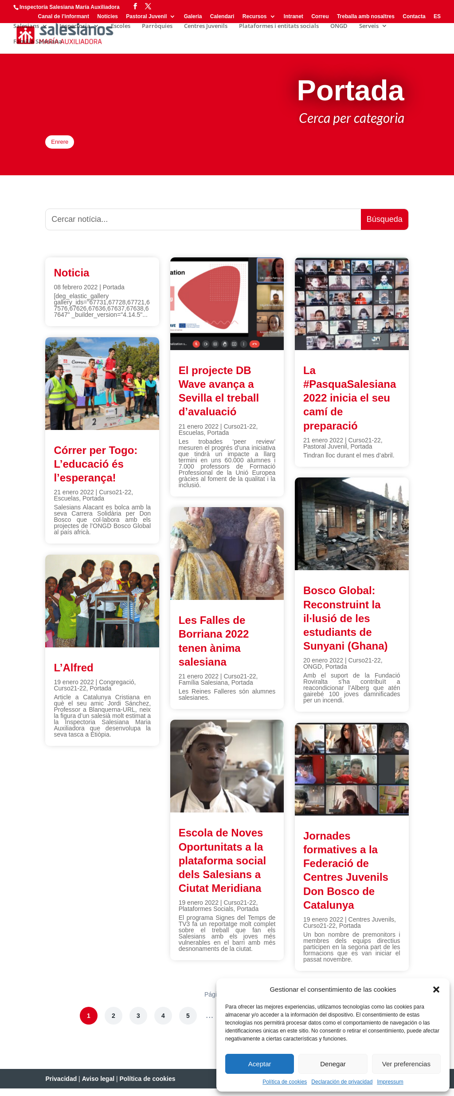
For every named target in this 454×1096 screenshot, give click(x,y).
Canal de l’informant (63, 17)
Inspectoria (74, 26)
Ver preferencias (406, 1064)
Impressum (390, 1082)
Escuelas (66, 505)
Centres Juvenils (205, 26)
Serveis (369, 26)
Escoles (120, 26)
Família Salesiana (37, 41)
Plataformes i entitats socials (279, 26)
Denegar (333, 1064)
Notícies (107, 17)
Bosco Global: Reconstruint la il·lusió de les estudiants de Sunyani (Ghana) (345, 625)
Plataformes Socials (206, 916)
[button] (436, 989)
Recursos (255, 17)
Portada (114, 294)
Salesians (26, 26)
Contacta (414, 17)
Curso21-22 (115, 499)
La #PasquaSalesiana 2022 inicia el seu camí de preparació (349, 405)
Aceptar (259, 1064)
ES (437, 17)
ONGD (339, 26)
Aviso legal (98, 1086)
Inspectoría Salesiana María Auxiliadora (70, 7)
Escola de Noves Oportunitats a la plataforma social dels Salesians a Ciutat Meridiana (222, 868)
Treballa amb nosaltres (366, 17)
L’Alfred (73, 675)
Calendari (222, 17)
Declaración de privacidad (341, 1082)
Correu (320, 17)
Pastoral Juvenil (146, 17)
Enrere (67, 145)
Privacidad (61, 1086)
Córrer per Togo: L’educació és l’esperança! (95, 471)
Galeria (193, 17)
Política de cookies (284, 1082)
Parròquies (157, 26)
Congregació (116, 689)
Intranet (293, 17)
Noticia (71, 280)
